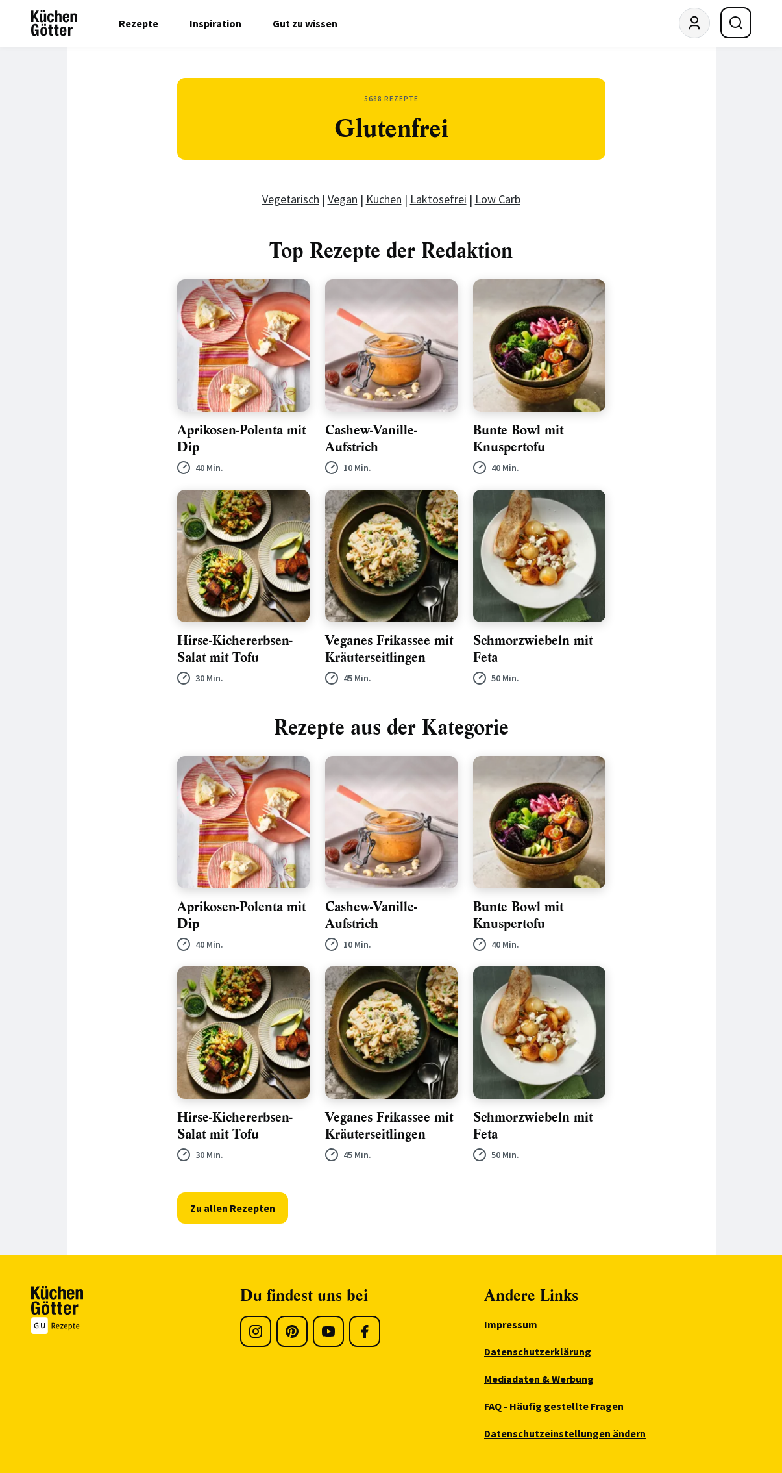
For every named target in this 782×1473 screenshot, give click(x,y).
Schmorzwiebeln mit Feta (533, 649)
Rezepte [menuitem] (138, 23)
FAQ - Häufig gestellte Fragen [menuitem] (554, 1406)
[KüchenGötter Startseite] (54, 23)
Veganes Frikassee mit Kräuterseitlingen (389, 649)
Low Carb (497, 199)
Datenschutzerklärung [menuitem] (537, 1351)
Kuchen (384, 199)
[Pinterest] (292, 1331)
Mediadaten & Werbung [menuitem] (539, 1378)
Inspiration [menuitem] (215, 23)
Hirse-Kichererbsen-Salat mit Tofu (235, 649)
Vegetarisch (290, 199)
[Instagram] (255, 1331)
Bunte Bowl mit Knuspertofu (518, 439)
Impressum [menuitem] (510, 1324)
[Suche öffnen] (735, 22)
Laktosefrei (438, 199)
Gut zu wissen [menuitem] (305, 23)
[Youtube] (328, 1331)
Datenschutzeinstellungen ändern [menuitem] (565, 1433)
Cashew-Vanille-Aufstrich (371, 439)
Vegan (343, 199)
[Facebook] (364, 1331)
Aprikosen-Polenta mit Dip (241, 439)
